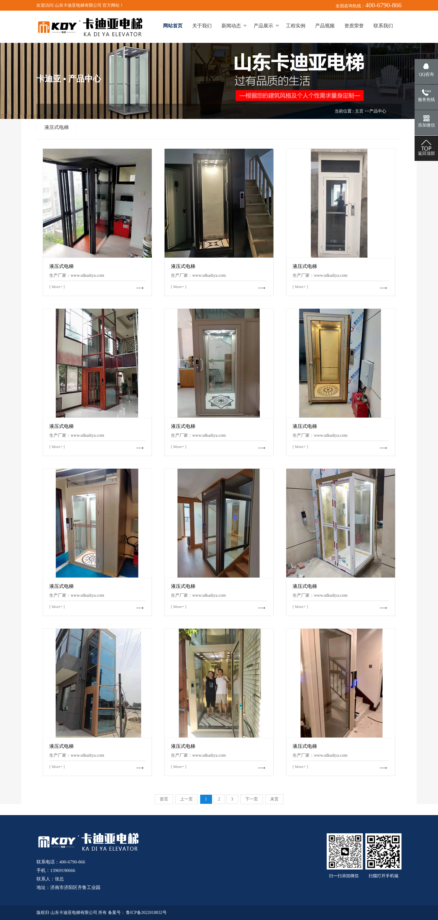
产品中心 (377, 111)
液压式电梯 (56, 127)
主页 (359, 111)
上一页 (186, 799)
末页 (274, 799)
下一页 (251, 799)
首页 (164, 799)
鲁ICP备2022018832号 (146, 912)
